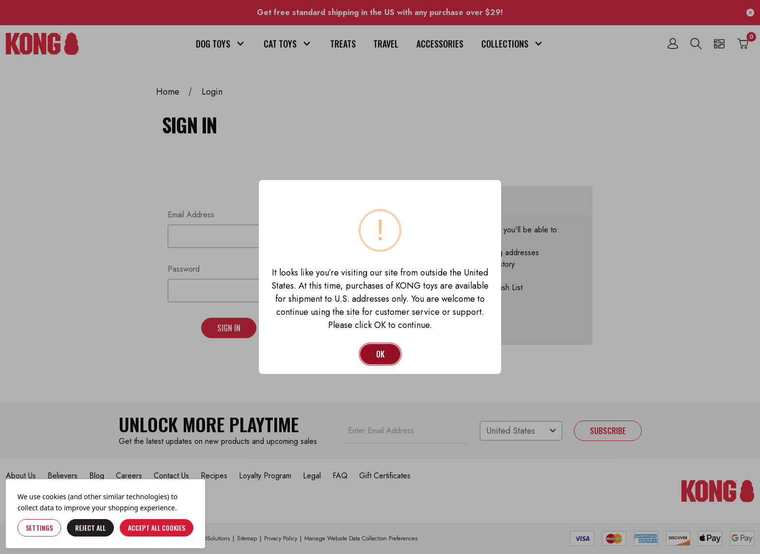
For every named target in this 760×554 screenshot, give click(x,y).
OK (380, 354)
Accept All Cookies (156, 527)
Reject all (90, 527)
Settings (39, 527)
